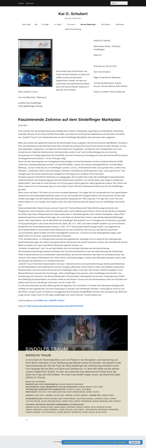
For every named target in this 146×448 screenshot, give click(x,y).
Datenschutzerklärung (73, 29)
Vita (36, 24)
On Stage (45, 24)
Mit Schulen (105, 24)
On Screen (71, 24)
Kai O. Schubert (72, 14)
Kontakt (21, 3)
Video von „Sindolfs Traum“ (51, 300)
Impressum (30, 3)
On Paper (57, 24)
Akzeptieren (134, 442)
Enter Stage (26, 24)
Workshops (120, 24)
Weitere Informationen (119, 442)
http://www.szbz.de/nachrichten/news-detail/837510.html (54, 306)
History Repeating (88, 24)
